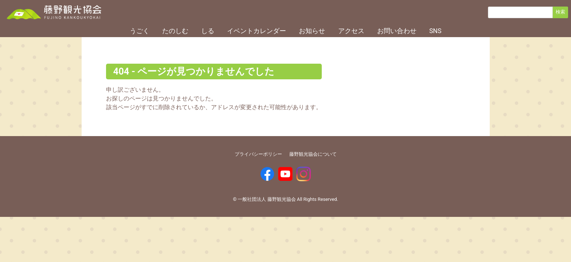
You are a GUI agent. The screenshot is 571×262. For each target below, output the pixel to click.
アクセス (351, 31)
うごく (139, 31)
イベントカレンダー (256, 31)
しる (207, 31)
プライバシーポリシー (258, 154)
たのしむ (175, 31)
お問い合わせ (396, 31)
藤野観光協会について (313, 154)
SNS (435, 31)
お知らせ (312, 31)
